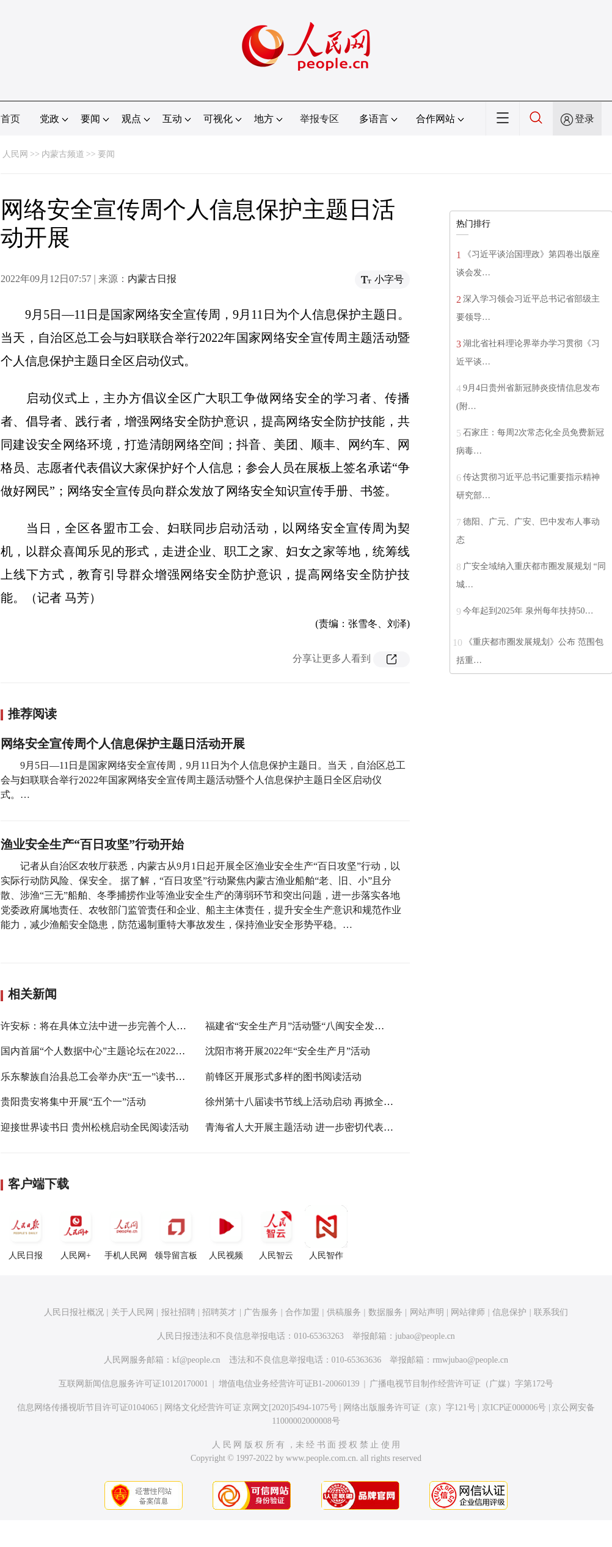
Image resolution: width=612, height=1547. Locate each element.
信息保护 (509, 1312)
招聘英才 (219, 1312)
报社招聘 (178, 1312)
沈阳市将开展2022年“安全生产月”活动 (287, 1051)
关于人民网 (132, 1312)
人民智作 (326, 1232)
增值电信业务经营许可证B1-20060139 (289, 1383)
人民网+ (75, 1232)
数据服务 (385, 1312)
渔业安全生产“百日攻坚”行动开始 (92, 844)
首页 (10, 119)
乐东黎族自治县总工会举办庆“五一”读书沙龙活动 (107, 1076)
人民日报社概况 (74, 1312)
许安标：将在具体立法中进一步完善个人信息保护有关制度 (128, 1026)
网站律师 (468, 1312)
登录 (584, 119)
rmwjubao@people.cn (470, 1359)
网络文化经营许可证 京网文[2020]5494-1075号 (251, 1407)
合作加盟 (302, 1312)
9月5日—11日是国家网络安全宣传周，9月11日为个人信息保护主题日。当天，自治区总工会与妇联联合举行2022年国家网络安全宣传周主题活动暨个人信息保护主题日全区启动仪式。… (203, 780)
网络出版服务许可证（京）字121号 (409, 1407)
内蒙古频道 (63, 154)
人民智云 (276, 1232)
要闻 (106, 154)
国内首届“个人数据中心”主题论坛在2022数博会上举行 (117, 1051)
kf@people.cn (196, 1359)
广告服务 (261, 1312)
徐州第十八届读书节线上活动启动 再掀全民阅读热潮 (318, 1101)
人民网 (15, 154)
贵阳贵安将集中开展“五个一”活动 (73, 1101)
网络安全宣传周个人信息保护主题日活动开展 (123, 743)
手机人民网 (125, 1232)
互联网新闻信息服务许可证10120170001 (133, 1383)
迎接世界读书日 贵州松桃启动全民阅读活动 (95, 1127)
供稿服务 (344, 1312)
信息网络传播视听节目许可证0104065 (87, 1407)
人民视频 (226, 1232)
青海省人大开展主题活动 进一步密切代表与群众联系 (318, 1127)
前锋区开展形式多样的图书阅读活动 (283, 1076)
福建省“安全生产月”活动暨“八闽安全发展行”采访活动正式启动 (340, 1026)
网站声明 (427, 1312)
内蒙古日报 (152, 279)
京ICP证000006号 (514, 1407)
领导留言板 (176, 1232)
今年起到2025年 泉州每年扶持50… (528, 610)
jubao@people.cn (425, 1336)
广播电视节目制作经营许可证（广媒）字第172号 (461, 1383)
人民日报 (25, 1232)
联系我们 (551, 1312)
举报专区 (319, 119)
